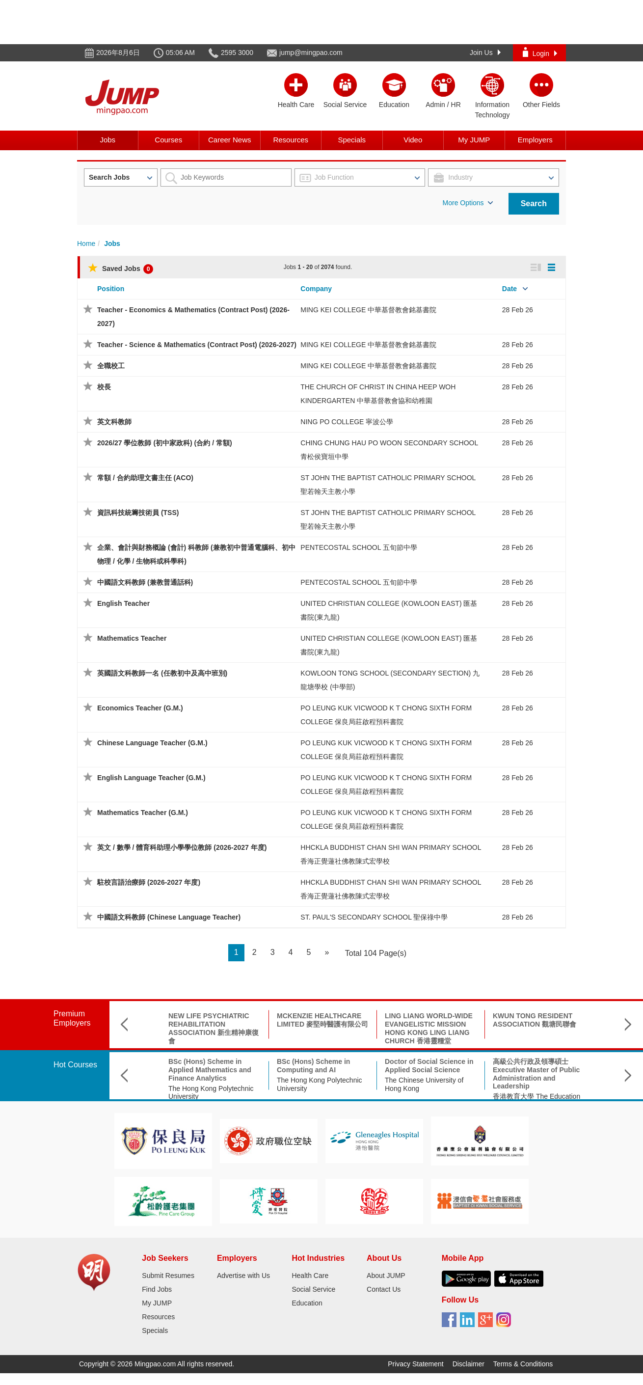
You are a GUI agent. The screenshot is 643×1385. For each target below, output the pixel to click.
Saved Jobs (120, 268)
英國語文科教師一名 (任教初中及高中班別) (162, 673)
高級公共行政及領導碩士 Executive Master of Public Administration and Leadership (536, 1074)
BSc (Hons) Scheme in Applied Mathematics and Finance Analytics (209, 1070)
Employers (535, 140)
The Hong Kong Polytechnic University (211, 1093)
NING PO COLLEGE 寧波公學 (346, 422)
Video (412, 140)
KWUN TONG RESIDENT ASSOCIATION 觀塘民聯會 (534, 1020)
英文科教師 (114, 422)
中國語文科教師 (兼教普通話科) (145, 582)
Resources (290, 140)
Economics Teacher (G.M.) (140, 708)
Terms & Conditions (523, 1364)
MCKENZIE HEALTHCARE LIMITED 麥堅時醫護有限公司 (322, 1020)
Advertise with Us (243, 1275)
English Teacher (123, 603)
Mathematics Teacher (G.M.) (142, 812)
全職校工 (111, 366)
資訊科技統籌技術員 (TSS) (138, 512)
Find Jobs (157, 1289)
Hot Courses (75, 1064)
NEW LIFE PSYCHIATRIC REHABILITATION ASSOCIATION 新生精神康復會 (213, 1028)
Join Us (485, 52)
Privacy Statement (416, 1364)
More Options (468, 203)
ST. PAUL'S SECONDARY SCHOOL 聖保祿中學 (374, 917)
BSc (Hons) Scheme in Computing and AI (313, 1066)
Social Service (313, 1289)
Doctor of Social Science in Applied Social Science (429, 1066)
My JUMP (474, 140)
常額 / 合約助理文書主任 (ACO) (145, 478)
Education (307, 1303)
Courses (168, 140)
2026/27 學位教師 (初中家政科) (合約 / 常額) (164, 443)
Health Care (310, 1275)
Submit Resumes (168, 1275)
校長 (104, 387)
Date (509, 289)
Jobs (107, 140)
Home (86, 243)
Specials (352, 140)
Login (540, 52)
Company (316, 289)
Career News (229, 140)
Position (110, 289)
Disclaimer (468, 1364)
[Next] (327, 952)
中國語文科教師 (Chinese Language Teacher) (169, 917)
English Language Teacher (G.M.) (151, 778)
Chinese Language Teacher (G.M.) (152, 743)
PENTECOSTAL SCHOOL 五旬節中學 (358, 547)
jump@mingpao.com (311, 52)
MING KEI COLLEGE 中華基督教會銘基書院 (368, 310)
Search (534, 203)
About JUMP (386, 1275)
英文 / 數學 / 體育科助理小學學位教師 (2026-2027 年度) (182, 847)
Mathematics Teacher (131, 638)
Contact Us (384, 1289)
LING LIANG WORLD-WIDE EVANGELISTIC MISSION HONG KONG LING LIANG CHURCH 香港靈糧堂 (429, 1028)
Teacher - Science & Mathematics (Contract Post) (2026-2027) (196, 345)
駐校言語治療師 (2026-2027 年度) (148, 882)
